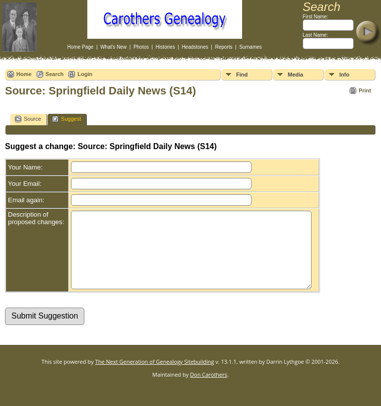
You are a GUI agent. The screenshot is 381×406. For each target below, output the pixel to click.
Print (365, 90)
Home (24, 74)
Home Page (80, 47)
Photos (141, 47)
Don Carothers (208, 389)
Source (28, 119)
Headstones (195, 47)
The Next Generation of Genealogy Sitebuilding (154, 376)
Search (55, 74)
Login (84, 74)
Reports (223, 47)
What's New (113, 47)
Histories (165, 47)
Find (242, 75)
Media (295, 75)
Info (344, 75)
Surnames (250, 47)
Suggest (66, 119)
